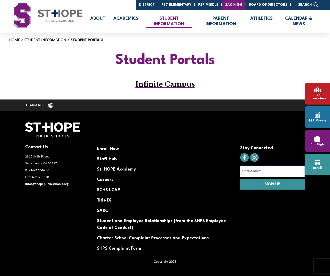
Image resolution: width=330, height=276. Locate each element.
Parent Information (221, 21)
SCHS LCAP (108, 190)
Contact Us (36, 147)
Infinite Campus (165, 84)
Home (14, 40)
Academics (125, 19)
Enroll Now (108, 149)
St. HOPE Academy (116, 169)
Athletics (261, 19)
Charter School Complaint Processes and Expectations (153, 238)
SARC (102, 211)
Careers (105, 180)
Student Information (169, 21)
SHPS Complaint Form (119, 248)
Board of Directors (268, 5)
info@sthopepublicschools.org (47, 184)
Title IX (104, 200)
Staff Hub (107, 159)
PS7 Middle (208, 5)
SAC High (233, 5)
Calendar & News (298, 21)
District (147, 5)
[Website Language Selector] (39, 105)
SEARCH (308, 4)
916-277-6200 (39, 170)
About (97, 19)
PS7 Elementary (176, 5)
